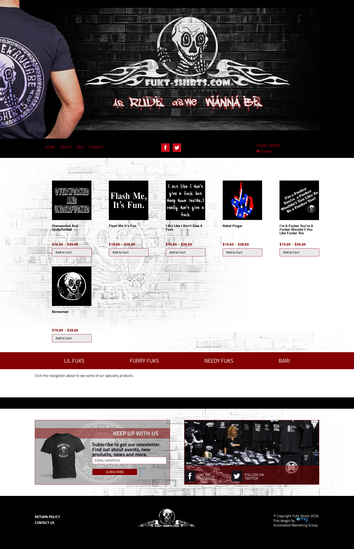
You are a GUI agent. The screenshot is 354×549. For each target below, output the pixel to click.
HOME (50, 147)
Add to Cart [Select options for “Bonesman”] (64, 338)
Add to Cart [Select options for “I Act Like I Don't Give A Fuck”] (177, 252)
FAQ (80, 147)
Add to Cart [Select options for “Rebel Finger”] (234, 252)
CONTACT (96, 147)
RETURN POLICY (47, 516)
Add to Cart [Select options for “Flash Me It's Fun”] (120, 252)
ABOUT (66, 147)
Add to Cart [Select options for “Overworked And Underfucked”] (64, 252)
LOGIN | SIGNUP (268, 145)
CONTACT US (44, 522)
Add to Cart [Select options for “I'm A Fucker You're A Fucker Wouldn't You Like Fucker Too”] (291, 252)
